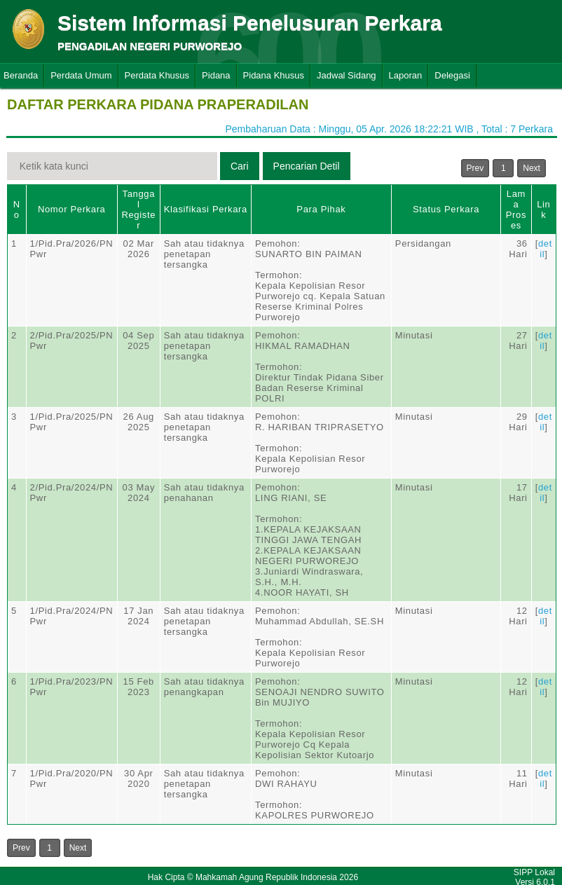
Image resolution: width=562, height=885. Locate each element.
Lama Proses (516, 209)
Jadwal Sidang (346, 75)
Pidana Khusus (273, 75)
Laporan (406, 75)
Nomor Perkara (72, 209)
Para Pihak (320, 209)
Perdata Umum (80, 75)
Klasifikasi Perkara (205, 209)
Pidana (216, 75)
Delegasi (452, 75)
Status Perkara (446, 209)
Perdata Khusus (157, 75)
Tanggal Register (138, 209)
